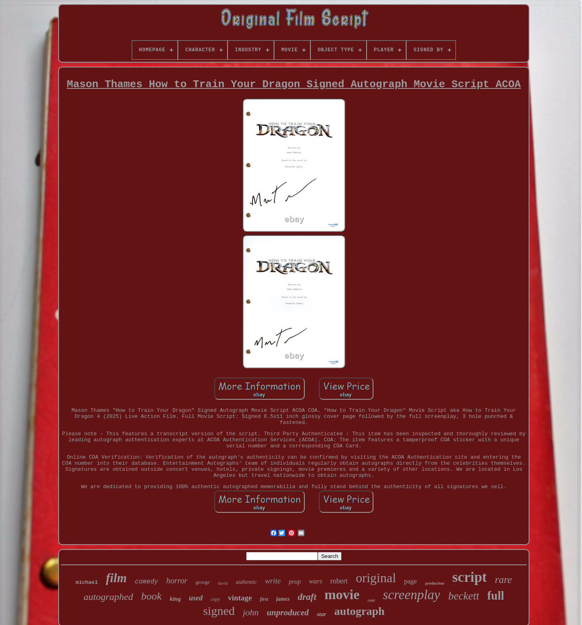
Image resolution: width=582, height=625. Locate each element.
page (410, 581)
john (251, 612)
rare (503, 579)
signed (218, 610)
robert (339, 581)
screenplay (411, 594)
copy (215, 599)
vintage (240, 598)
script (469, 577)
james (282, 599)
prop (295, 581)
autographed (108, 596)
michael (87, 582)
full (495, 595)
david (223, 583)
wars (315, 581)
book (151, 596)
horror (177, 580)
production (434, 583)
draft (307, 597)
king (175, 599)
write (273, 581)
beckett (463, 596)
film (116, 578)
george (203, 582)
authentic (246, 582)
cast (371, 600)
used (195, 598)
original (376, 577)
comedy (146, 581)
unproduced (288, 612)
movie (342, 594)
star (321, 614)
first (264, 599)
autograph (359, 611)
